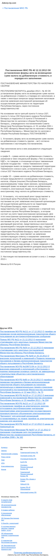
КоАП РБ (23, 462)
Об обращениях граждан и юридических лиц (10, 535)
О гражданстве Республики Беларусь (9, 541)
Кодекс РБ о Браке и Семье (28, 480)
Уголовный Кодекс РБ (28, 459)
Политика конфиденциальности (28, 553)
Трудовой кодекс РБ (27, 456)
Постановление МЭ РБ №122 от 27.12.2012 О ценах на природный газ (26, 425)
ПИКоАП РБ (24, 484)
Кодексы (4, 447)
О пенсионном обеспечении (6, 514)
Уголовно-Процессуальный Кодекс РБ (26, 467)
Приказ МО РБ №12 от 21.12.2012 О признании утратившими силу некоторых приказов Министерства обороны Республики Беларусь (26, 342)
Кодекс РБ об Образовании (25, 488)
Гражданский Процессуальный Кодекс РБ (26, 474)
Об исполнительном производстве (8, 506)
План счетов (5, 457)
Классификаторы (7, 466)
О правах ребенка (7, 510)
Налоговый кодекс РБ (28, 492)
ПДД (3, 460)
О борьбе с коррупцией (9, 523)
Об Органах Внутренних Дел (10, 519)
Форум (3, 469)
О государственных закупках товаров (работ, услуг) (8, 528)
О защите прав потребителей (6, 501)
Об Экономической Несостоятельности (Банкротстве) (8, 547)
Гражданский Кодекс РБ (29, 452)
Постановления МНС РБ (15, 8)
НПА (3, 463)
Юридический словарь (9, 454)
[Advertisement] (28, 38)
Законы (4, 451)
